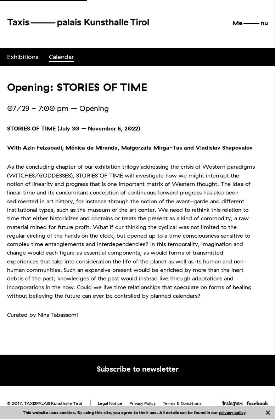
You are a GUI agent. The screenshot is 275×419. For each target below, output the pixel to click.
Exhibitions (22, 57)
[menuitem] (22, 57)
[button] (250, 23)
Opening (94, 108)
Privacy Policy (142, 403)
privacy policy (232, 412)
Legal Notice (110, 403)
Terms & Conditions (182, 403)
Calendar (61, 57)
